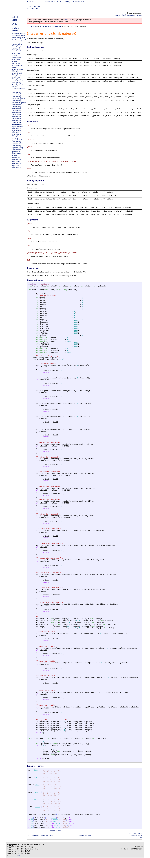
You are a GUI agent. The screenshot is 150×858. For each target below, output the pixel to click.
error (53, 818)
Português (131, 15)
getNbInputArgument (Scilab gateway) (18, 99)
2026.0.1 (68, 20)
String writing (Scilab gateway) (16, 166)
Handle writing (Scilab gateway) (16, 111)
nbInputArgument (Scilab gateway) (17, 127)
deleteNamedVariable (18, 89)
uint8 (36, 777)
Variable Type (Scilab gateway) (16, 78)
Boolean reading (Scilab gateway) (17, 45)
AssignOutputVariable (18, 33)
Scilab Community (63, 1)
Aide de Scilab (15, 18)
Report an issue (55, 831)
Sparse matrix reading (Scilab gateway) (16, 153)
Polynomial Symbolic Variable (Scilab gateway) (17, 140)
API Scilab (16, 24)
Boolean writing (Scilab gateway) (16, 49)
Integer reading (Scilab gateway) (16, 119)
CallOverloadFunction (18, 36)
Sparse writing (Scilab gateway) (16, 158)
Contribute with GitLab (47, 1)
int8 (36, 770)
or (32, 818)
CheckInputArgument (18, 38)
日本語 (123, 15)
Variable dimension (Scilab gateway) (17, 74)
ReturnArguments (17, 42)
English (117, 15)
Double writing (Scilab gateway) (16, 96)
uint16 (37, 792)
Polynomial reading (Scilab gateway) (17, 144)
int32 (36, 800)
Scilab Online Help (33, 6)
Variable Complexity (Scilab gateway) (18, 82)
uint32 (37, 807)
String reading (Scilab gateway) (16, 162)
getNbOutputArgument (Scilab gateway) (19, 103)
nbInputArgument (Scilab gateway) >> (135, 835)
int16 (37, 785)
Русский (139, 15)
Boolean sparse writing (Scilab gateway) (16, 59)
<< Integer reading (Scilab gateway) (40, 835)
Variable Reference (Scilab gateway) (17, 70)
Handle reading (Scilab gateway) (16, 107)
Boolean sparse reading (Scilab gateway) (16, 53)
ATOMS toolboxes (78, 1)
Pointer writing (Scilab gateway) (16, 135)
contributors (15, 855)
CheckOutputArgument (19, 40)
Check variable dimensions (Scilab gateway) (17, 65)
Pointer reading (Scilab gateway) (16, 131)
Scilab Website (32, 1)
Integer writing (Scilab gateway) (17, 123)
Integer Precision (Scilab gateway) (17, 115)
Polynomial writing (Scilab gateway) (17, 148)
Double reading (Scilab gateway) (16, 92)
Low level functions (15, 29)
